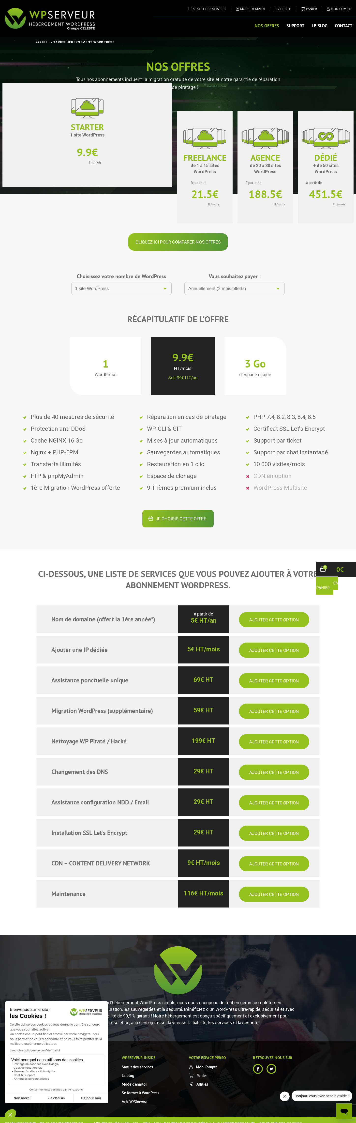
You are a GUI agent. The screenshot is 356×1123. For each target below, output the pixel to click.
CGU (136, 1116)
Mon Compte (206, 1059)
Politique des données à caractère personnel (210, 1116)
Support (295, 26)
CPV (146, 1116)
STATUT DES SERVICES (209, 9)
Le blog (319, 26)
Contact (343, 26)
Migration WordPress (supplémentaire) (102, 703)
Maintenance (68, 886)
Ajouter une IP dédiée (79, 642)
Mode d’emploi (134, 1076)
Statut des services (137, 1059)
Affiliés (202, 1076)
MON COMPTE (341, 9)
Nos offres (267, 26)
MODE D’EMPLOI (252, 9)
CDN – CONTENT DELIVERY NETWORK (100, 856)
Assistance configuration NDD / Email (100, 795)
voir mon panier (327, 585)
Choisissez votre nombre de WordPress (121, 268)
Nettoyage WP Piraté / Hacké (89, 734)
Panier (311, 9)
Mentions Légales (111, 1116)
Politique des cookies (280, 1116)
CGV (157, 1116)
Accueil (42, 42)
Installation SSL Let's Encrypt (89, 825)
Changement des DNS (79, 764)
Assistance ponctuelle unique (89, 673)
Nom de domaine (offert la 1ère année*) (103, 611)
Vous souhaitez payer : (235, 268)
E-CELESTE (283, 9)
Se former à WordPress (140, 1085)
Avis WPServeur (135, 1093)
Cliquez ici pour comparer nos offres (178, 234)
